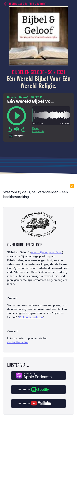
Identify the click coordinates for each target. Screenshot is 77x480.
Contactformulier (17, 342)
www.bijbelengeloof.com (46, 252)
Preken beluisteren (31, 317)
